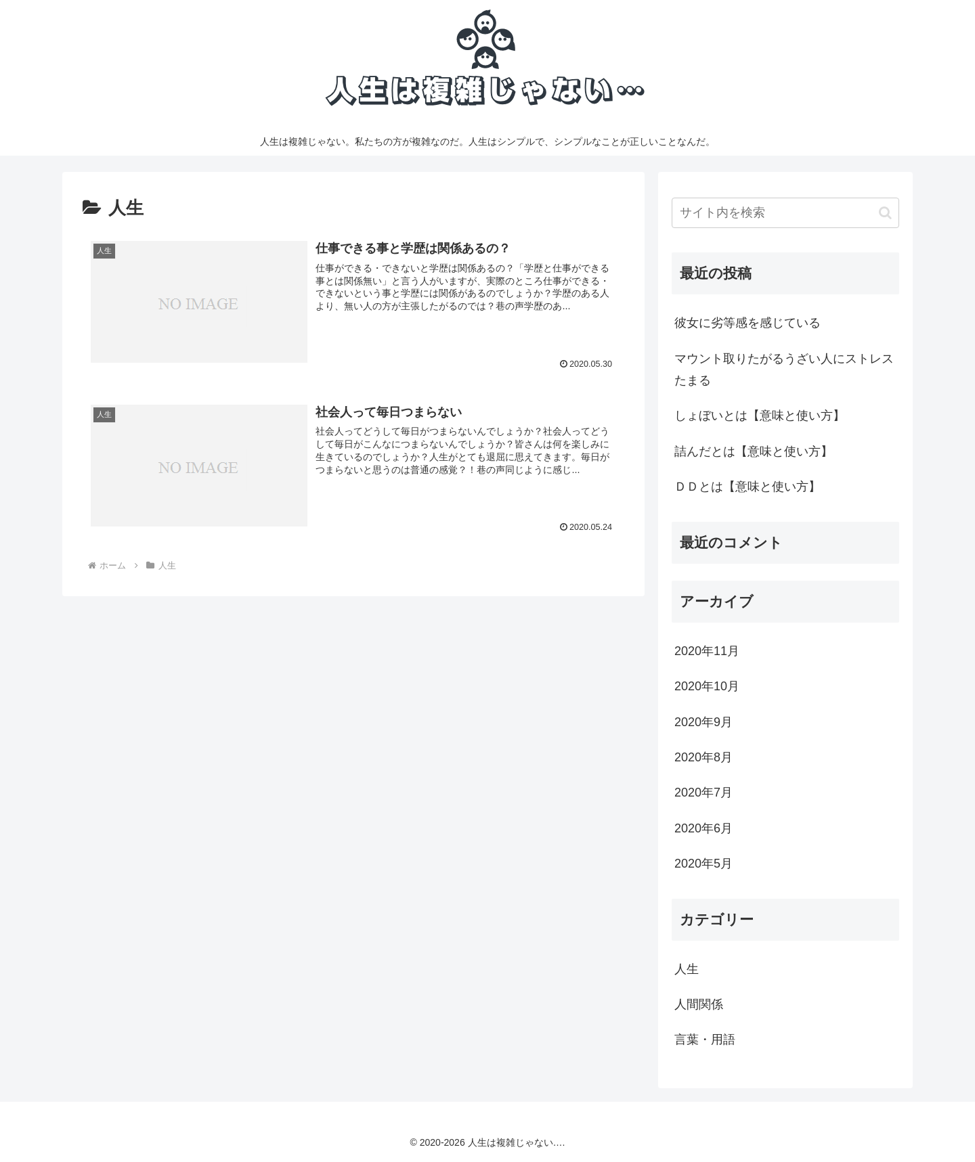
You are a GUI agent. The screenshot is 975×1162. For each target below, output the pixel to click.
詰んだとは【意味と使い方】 (753, 451)
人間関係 (698, 1004)
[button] (885, 213)
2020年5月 (703, 863)
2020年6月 (703, 828)
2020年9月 (703, 722)
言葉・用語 (704, 1039)
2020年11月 (706, 651)
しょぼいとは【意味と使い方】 (759, 415)
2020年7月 (703, 792)
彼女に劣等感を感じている (747, 323)
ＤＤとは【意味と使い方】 (747, 486)
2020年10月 (706, 686)
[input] (785, 213)
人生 (686, 969)
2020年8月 (703, 757)
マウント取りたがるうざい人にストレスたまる (784, 369)
